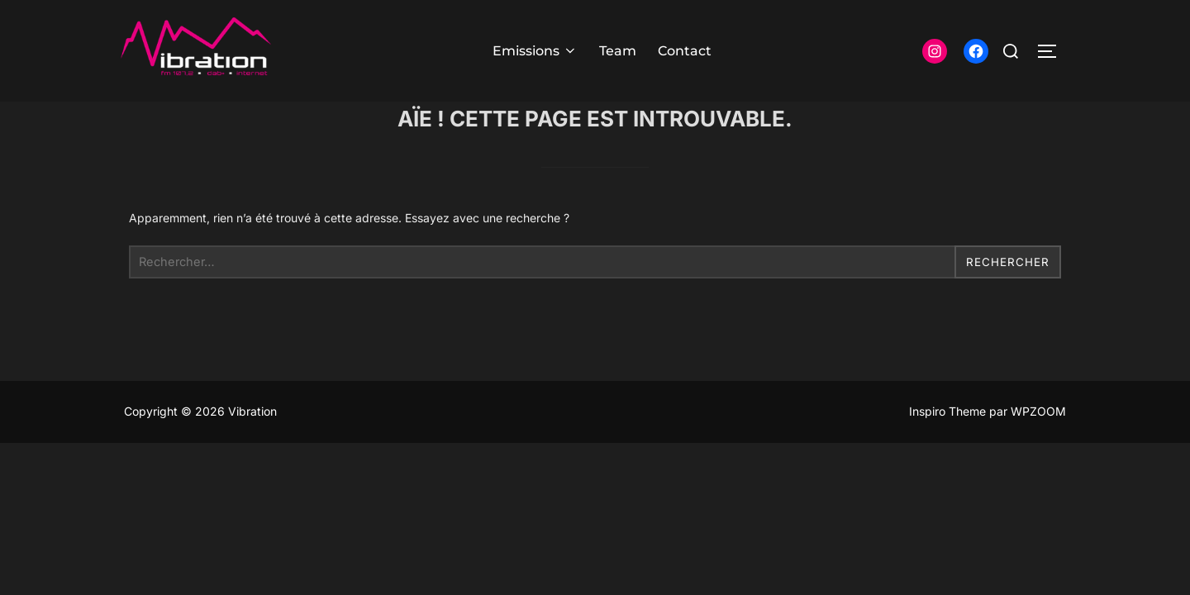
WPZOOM (1038, 444)
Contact (685, 51)
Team (617, 51)
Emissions (535, 51)
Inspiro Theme (947, 444)
